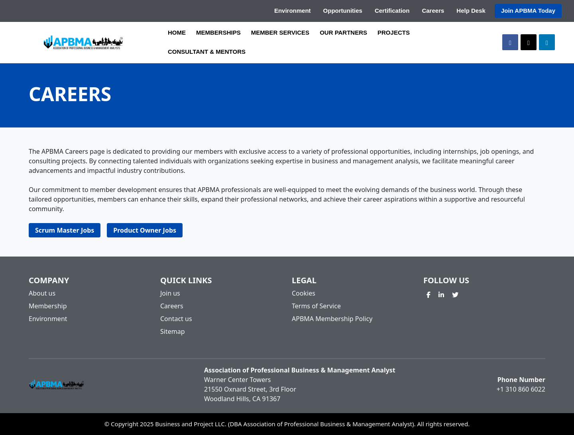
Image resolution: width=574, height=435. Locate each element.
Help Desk (471, 10)
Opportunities (342, 10)
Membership (48, 306)
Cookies (303, 293)
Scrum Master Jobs (64, 230)
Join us (170, 293)
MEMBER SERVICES (280, 32)
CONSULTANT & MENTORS (207, 51)
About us (42, 293)
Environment (292, 10)
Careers (433, 10)
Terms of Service (316, 306)
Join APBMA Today (528, 10)
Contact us (176, 318)
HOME (177, 32)
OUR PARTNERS (343, 32)
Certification (392, 10)
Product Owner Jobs (144, 230)
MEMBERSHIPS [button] (218, 32)
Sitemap (172, 331)
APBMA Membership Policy (332, 318)
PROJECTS (393, 32)
